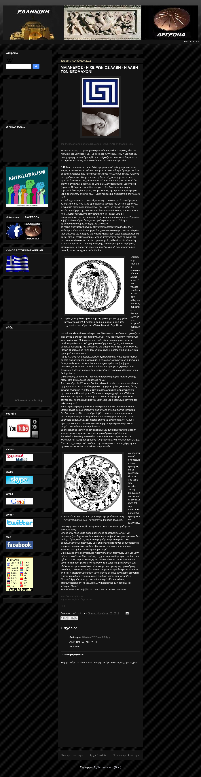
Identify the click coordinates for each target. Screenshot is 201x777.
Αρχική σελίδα (98, 755)
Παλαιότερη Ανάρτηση (126, 755)
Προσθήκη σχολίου (73, 654)
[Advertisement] (24, 98)
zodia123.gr (37, 400)
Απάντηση (74, 646)
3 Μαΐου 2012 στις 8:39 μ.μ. (96, 637)
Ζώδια (18, 400)
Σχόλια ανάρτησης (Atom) (107, 767)
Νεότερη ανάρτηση (72, 755)
